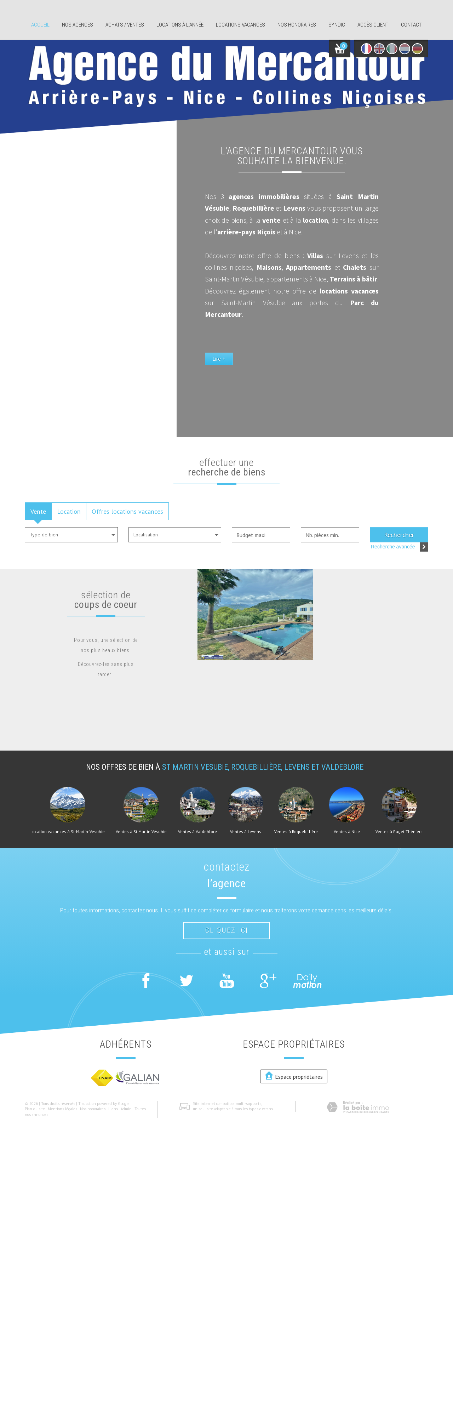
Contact (411, 25)
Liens (113, 1108)
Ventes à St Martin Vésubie (141, 832)
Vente (38, 511)
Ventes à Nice (347, 832)
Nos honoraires (296, 25)
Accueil (40, 25)
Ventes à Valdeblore (197, 832)
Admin (126, 1108)
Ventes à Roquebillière (296, 832)
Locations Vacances (240, 25)
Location (69, 511)
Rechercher (399, 534)
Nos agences (77, 25)
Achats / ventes (124, 25)
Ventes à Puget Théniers (399, 832)
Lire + (264, 384)
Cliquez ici (226, 930)
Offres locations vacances (127, 511)
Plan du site (35, 1108)
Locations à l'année (179, 25)
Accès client (373, 25)
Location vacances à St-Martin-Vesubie (67, 832)
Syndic (336, 25)
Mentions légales (62, 1108)
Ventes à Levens (245, 832)
